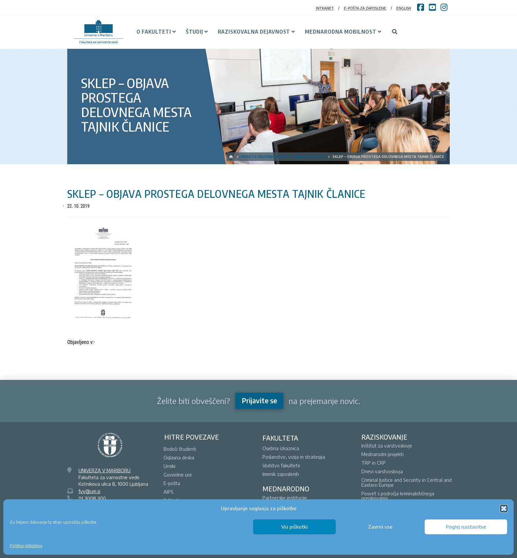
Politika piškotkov (26, 545)
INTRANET (325, 8)
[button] (504, 508)
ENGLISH (403, 8)
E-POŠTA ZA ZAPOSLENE (365, 8)
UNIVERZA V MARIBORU (104, 470)
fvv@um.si (89, 491)
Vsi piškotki (294, 527)
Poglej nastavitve (466, 527)
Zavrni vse (380, 527)
